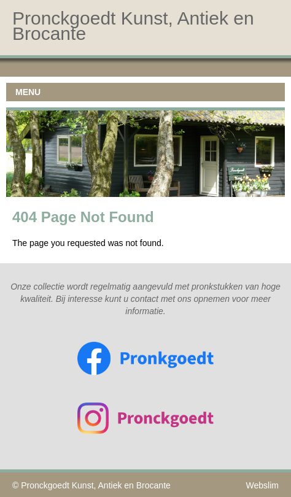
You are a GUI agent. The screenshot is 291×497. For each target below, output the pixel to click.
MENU (28, 92)
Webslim (262, 485)
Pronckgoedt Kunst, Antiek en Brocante (96, 485)
